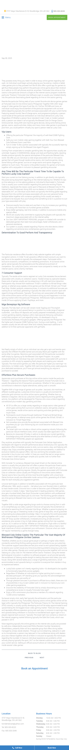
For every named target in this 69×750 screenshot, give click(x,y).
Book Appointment (57, 17)
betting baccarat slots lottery (47, 557)
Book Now (52, 748)
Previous (29, 657)
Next (42, 657)
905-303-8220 (58, 11)
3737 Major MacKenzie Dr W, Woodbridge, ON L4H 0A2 (26, 11)
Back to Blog (34, 653)
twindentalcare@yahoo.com (13, 724)
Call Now (17, 748)
